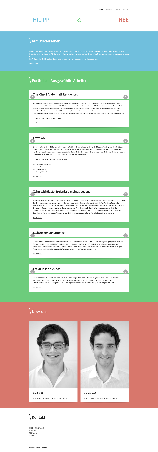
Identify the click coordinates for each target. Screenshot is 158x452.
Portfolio (109, 9)
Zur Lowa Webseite (39, 167)
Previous (32, 97)
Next (125, 97)
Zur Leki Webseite (39, 169)
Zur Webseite (37, 123)
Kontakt (126, 9)
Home (101, 9)
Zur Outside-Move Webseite (43, 164)
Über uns (117, 9)
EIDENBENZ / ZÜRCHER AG (114, 113)
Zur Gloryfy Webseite (40, 172)
